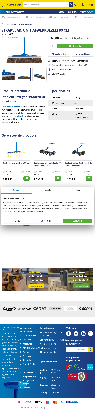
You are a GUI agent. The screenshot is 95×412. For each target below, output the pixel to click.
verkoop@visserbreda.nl (55, 340)
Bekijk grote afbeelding (12, 66)
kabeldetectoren (9, 371)
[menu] (47, 11)
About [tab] (78, 190)
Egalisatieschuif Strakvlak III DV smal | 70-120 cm (78, 164)
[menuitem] (12, 12)
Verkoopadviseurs (31, 348)
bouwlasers (7, 365)
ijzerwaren (9, 355)
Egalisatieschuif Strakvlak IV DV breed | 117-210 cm (47, 164)
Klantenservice (29, 335)
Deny (17, 220)
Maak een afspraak (52, 352)
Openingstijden (48, 361)
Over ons (27, 339)
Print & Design (29, 364)
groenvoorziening (10, 342)
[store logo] (12, 4)
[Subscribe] (90, 349)
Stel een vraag (50, 348)
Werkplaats (28, 356)
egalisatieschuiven (10, 368)
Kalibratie (27, 360)
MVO (25, 368)
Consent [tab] (16, 190)
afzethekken (7, 362)
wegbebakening (9, 349)
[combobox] (48, 4)
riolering (6, 352)
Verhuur (26, 352)
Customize (47, 220)
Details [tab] (47, 190)
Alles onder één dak (37, 17)
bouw (4, 346)
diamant (14, 352)
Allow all (77, 220)
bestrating (6, 339)
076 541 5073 (50, 344)
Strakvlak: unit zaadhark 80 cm (16, 163)
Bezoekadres (47, 328)
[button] (9, 73)
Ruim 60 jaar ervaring (86, 17)
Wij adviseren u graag (14, 17)
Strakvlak (23, 116)
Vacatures (27, 344)
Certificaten (28, 372)
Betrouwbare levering (61, 17)
